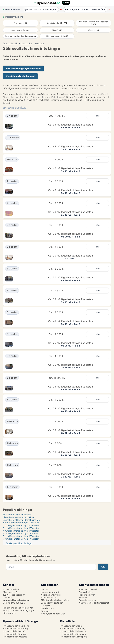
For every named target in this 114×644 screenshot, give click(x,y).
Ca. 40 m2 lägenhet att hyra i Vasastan (70, 168)
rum (63, 88)
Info (97, 115)
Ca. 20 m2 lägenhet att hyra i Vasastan (70, 233)
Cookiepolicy (47, 608)
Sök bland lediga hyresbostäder (23, 68)
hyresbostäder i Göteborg (27, 97)
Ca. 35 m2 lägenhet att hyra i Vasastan (70, 124)
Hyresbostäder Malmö (14, 631)
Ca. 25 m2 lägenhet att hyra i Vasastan (70, 343)
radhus (72, 88)
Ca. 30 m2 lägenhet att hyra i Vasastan (70, 277)
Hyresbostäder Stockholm (16, 626)
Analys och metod (88, 589)
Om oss (44, 589)
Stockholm (26, 43)
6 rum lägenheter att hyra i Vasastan (21, 536)
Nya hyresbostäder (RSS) (53, 613)
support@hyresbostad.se (16, 600)
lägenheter (49, 88)
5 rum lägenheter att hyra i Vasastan (21, 533)
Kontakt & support (50, 592)
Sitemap (45, 611)
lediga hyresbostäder (32, 88)
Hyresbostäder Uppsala (15, 634)
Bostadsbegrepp (87, 600)
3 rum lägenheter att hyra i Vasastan (21, 528)
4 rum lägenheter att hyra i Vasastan (21, 530)
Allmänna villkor (49, 597)
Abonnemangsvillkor (51, 595)
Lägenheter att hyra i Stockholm (19, 517)
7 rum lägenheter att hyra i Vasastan (21, 539)
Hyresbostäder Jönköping (73, 634)
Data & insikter (86, 592)
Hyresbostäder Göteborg (15, 628)
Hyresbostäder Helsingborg (73, 631)
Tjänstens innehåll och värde (55, 600)
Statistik (83, 597)
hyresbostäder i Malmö (53, 97)
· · (40, 9)
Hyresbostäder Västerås (15, 636)
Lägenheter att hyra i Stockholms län (21, 520)
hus (58, 88)
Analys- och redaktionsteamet (94, 603)
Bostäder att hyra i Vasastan (17, 514)
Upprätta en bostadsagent (20, 76)
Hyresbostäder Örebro (71, 626)
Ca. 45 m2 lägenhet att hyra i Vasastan (70, 146)
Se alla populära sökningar (19, 543)
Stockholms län (10, 43)
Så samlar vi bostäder (52, 603)
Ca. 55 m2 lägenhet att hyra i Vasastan (70, 452)
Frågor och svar (87, 595)
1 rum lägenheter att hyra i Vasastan (21, 522)
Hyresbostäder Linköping (72, 628)
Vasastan (39, 43)
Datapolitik (46, 605)
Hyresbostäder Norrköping (73, 636)
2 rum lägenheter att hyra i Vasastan (21, 525)
